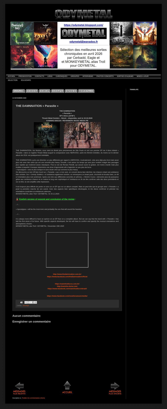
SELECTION (12, 80)
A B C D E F (32, 91)
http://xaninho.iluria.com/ (67, 286)
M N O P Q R (57, 91)
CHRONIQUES (61, 76)
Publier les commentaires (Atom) (33, 398)
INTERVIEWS (88, 76)
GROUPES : (19, 91)
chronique (26, 305)
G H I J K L (44, 91)
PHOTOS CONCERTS (105, 76)
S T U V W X (71, 91)
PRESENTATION (25, 76)
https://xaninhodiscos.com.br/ (67, 284)
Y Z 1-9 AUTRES (86, 91)
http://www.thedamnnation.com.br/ (67, 274)
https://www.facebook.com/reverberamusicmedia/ (67, 296)
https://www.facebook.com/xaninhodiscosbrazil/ (67, 289)
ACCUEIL (11, 76)
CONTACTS (39, 76)
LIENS (49, 76)
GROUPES (75, 76)
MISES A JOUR (142, 76)
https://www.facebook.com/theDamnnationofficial (67, 277)
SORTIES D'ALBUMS (125, 76)
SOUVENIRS (26, 80)
